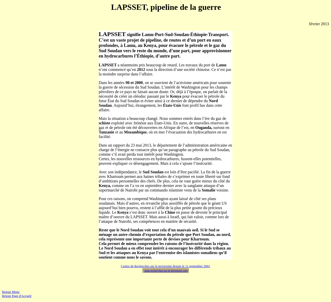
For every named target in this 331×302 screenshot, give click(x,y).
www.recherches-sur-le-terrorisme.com (166, 270)
